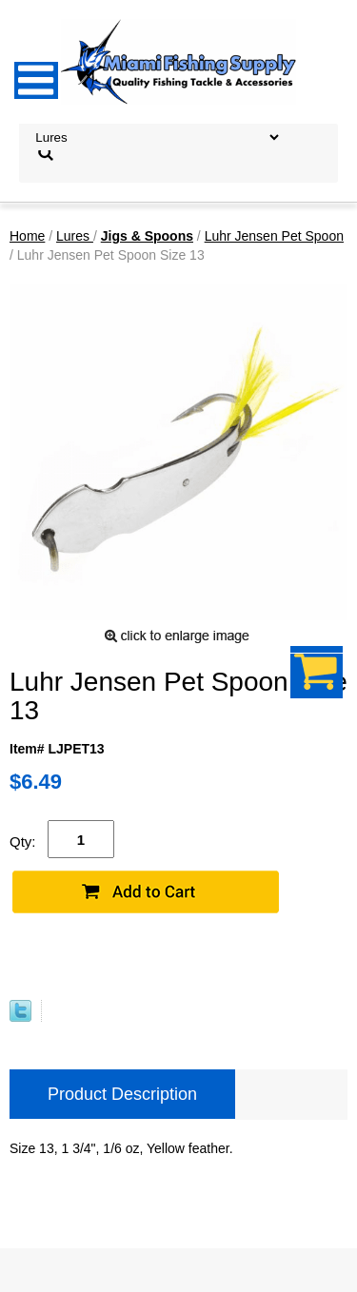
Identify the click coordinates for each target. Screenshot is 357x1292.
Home (27, 236)
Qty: (23, 841)
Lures (74, 236)
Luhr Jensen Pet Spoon (274, 236)
